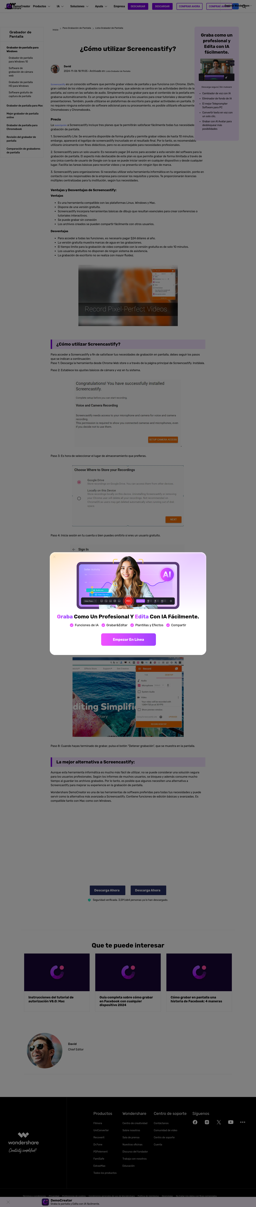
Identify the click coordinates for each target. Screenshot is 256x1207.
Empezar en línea (128, 639)
